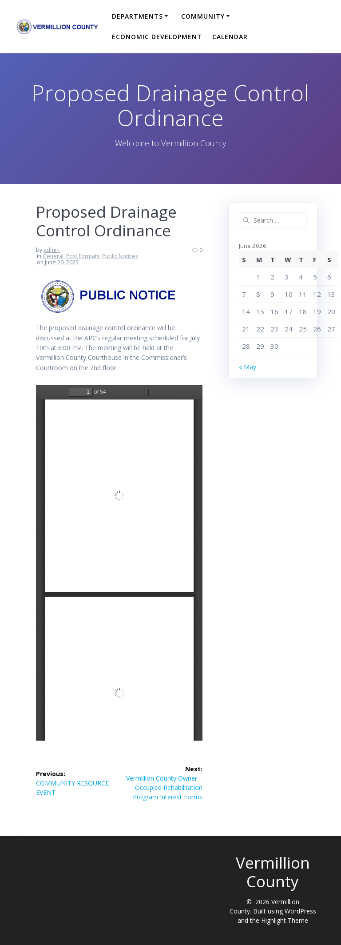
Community (203, 16)
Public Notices (120, 256)
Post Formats (82, 256)
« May (247, 367)
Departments (137, 16)
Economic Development (157, 36)
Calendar (230, 36)
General (53, 256)
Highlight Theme (284, 920)
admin (51, 250)
